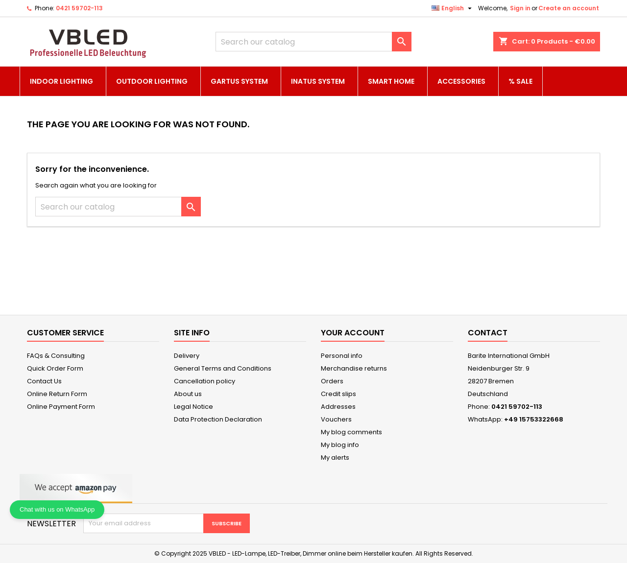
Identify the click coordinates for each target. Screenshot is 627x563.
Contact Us (44, 381)
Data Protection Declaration (218, 419)
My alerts (335, 457)
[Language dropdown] (453, 8)
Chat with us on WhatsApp (57, 509)
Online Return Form (57, 394)
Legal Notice (193, 406)
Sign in (520, 8)
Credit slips (338, 394)
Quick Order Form (55, 368)
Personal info (341, 355)
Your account (353, 332)
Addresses (338, 406)
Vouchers (336, 419)
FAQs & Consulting (56, 355)
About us (188, 394)
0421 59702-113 (79, 8)
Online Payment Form (61, 406)
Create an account (568, 8)
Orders (332, 381)
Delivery (186, 355)
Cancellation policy (204, 381)
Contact (487, 332)
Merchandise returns (354, 368)
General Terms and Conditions (222, 368)
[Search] (313, 41)
